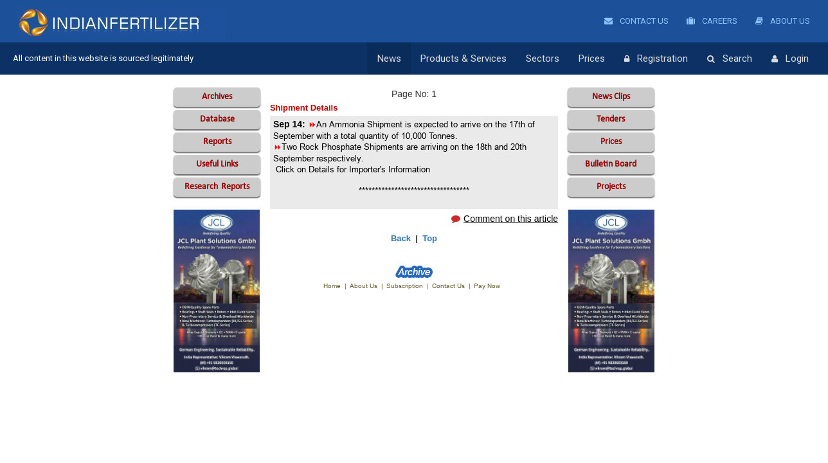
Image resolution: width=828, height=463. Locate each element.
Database (217, 119)
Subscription (404, 286)
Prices (592, 58)
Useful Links (217, 164)
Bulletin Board (610, 164)
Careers (712, 21)
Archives (217, 97)
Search (729, 59)
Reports (217, 142)
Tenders (611, 119)
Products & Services (463, 58)
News (389, 58)
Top (429, 238)
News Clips (611, 97)
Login (790, 59)
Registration (656, 59)
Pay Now (487, 286)
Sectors (542, 58)
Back (401, 238)
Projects (611, 187)
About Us (782, 21)
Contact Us (636, 21)
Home (332, 286)
